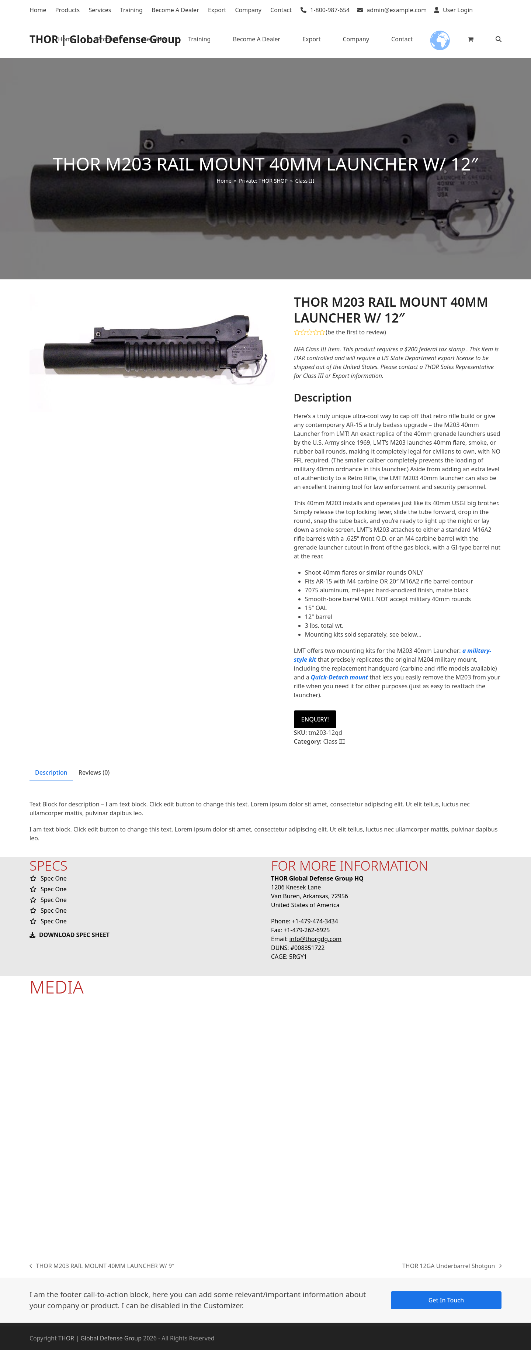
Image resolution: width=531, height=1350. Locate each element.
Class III (334, 741)
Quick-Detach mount (339, 677)
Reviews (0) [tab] (94, 772)
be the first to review (355, 332)
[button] (470, 39)
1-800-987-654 (330, 10)
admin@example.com (397, 10)
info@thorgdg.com (315, 939)
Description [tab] (51, 772)
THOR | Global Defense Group (100, 1338)
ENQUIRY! (315, 719)
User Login (458, 10)
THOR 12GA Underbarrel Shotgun (452, 1266)
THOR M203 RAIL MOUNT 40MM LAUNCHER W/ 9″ (102, 1266)
